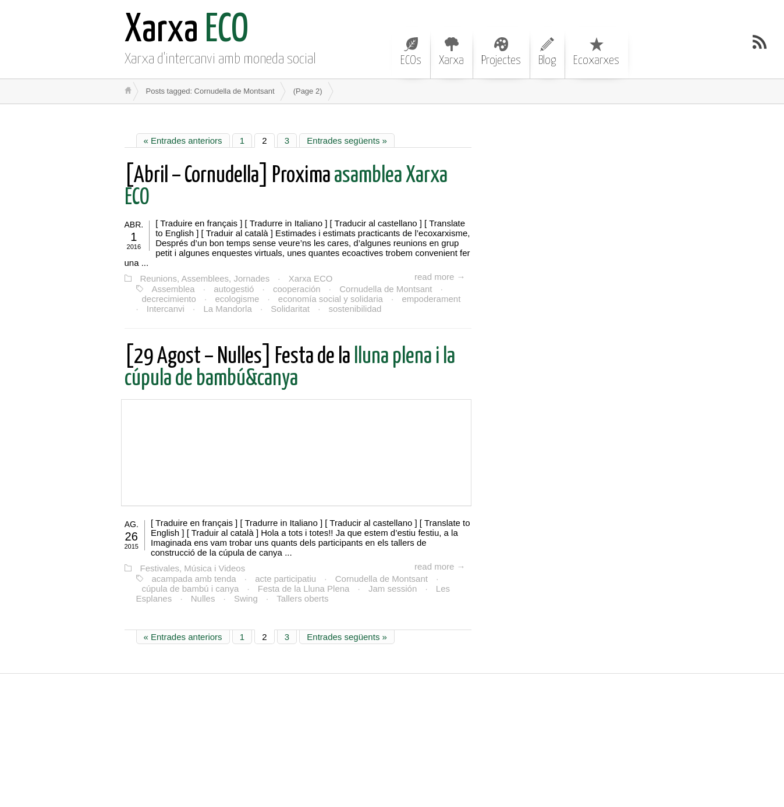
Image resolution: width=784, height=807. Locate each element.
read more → (440, 277)
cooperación (297, 289)
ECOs (410, 51)
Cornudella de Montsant (385, 289)
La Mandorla (227, 309)
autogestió (234, 289)
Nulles (203, 598)
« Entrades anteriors (183, 140)
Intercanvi (166, 309)
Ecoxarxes (596, 51)
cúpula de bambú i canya (190, 588)
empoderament (431, 299)
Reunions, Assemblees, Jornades (205, 278)
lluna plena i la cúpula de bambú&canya (290, 368)
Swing (246, 598)
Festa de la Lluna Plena (304, 588)
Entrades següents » (347, 140)
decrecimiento (169, 299)
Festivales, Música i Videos (193, 568)
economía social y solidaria (330, 299)
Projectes (501, 51)
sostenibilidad (355, 309)
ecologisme (237, 299)
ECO (187, 30)
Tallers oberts (302, 598)
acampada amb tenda (194, 579)
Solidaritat (290, 309)
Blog (547, 51)
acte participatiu (285, 579)
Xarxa (451, 51)
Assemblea (173, 289)
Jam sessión (392, 588)
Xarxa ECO (311, 278)
